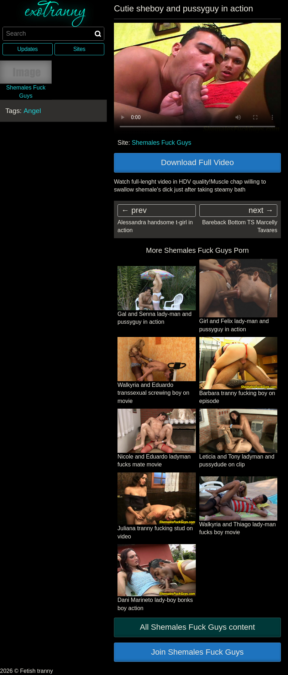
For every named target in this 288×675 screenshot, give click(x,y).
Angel (32, 110)
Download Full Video (197, 162)
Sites (79, 49)
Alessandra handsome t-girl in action (155, 226)
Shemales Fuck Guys (161, 142)
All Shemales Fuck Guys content (197, 627)
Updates (27, 49)
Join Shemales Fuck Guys (197, 652)
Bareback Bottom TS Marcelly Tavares (239, 226)
